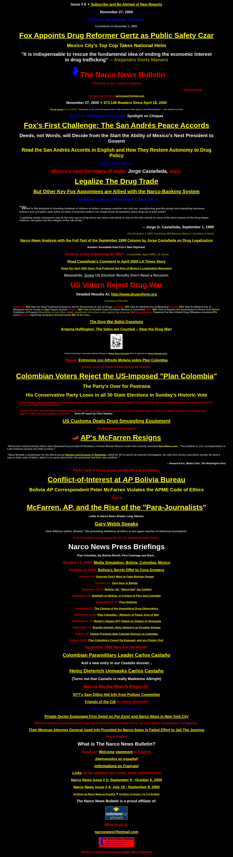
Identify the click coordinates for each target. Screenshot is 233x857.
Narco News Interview (119, 353)
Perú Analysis (128, 602)
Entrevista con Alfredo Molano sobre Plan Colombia (123, 360)
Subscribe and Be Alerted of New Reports (126, 4)
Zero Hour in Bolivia (125, 583)
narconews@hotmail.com (129, 96)
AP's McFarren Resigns (121, 438)
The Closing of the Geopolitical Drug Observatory (126, 608)
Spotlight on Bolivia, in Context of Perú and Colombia (126, 595)
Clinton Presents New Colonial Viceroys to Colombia (124, 633)
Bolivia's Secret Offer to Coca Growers (131, 570)
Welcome (107, 752)
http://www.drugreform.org (134, 294)
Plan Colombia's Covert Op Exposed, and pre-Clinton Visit (126, 640)
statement (124, 752)
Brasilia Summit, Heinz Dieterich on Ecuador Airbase (126, 627)
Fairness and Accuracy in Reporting (85, 455)
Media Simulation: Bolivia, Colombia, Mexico (132, 562)
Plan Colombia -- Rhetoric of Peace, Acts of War (128, 614)
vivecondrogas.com (157, 353)
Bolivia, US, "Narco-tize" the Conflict (128, 589)
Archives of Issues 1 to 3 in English (139, 794)
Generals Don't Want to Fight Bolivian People (125, 576)
